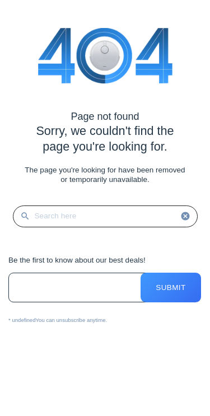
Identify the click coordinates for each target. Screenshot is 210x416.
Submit (170, 287)
